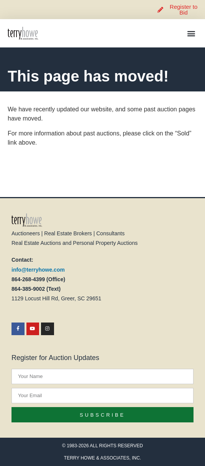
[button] (191, 33)
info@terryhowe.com (38, 270)
